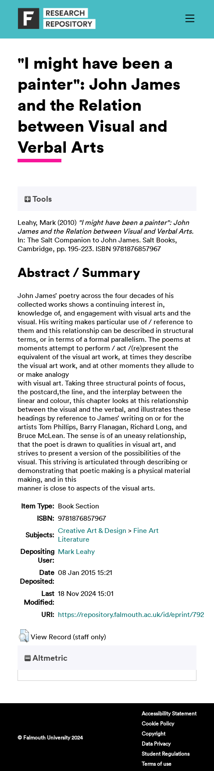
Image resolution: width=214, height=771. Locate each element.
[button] (24, 635)
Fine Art (146, 530)
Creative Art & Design (92, 530)
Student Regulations (165, 753)
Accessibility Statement (169, 713)
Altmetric (46, 657)
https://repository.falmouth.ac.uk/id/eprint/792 (131, 614)
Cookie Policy (158, 723)
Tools (38, 198)
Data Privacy (156, 743)
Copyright (153, 733)
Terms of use (156, 763)
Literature (73, 539)
